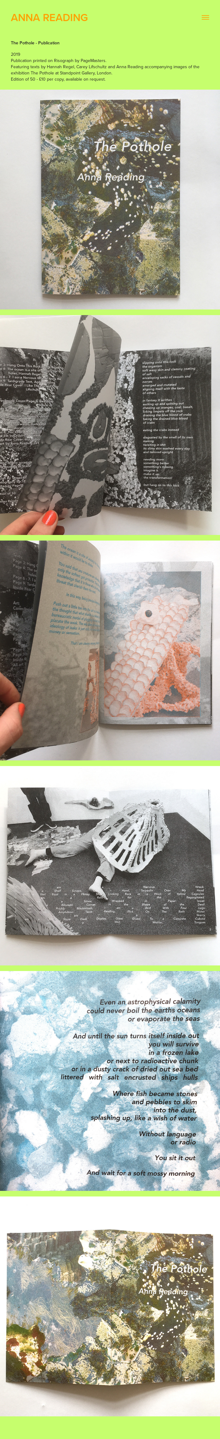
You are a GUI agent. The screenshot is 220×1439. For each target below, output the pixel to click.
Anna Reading (49, 17)
